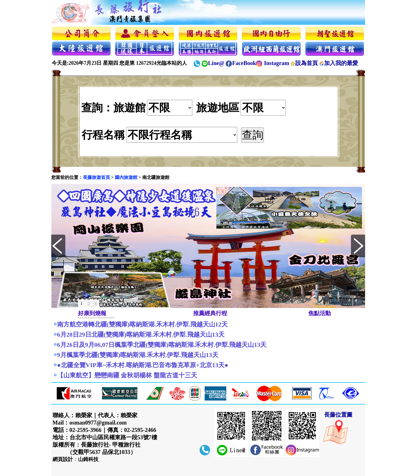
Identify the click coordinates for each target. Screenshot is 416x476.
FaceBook (244, 63)
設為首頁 (306, 63)
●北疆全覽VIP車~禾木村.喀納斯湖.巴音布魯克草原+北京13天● (142, 365)
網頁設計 (63, 459)
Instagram (276, 63)
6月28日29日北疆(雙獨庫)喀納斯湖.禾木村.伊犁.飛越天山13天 (141, 334)
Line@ (216, 63)
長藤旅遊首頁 (96, 177)
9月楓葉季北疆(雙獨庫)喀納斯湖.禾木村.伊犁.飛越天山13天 (137, 354)
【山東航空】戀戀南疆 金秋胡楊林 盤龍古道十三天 (127, 375)
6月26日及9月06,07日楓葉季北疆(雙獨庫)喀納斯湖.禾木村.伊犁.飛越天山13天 (162, 344)
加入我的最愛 (341, 63)
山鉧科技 (88, 459)
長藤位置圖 (338, 415)
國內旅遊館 (126, 177)
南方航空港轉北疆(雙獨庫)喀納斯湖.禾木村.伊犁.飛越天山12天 (142, 324)
